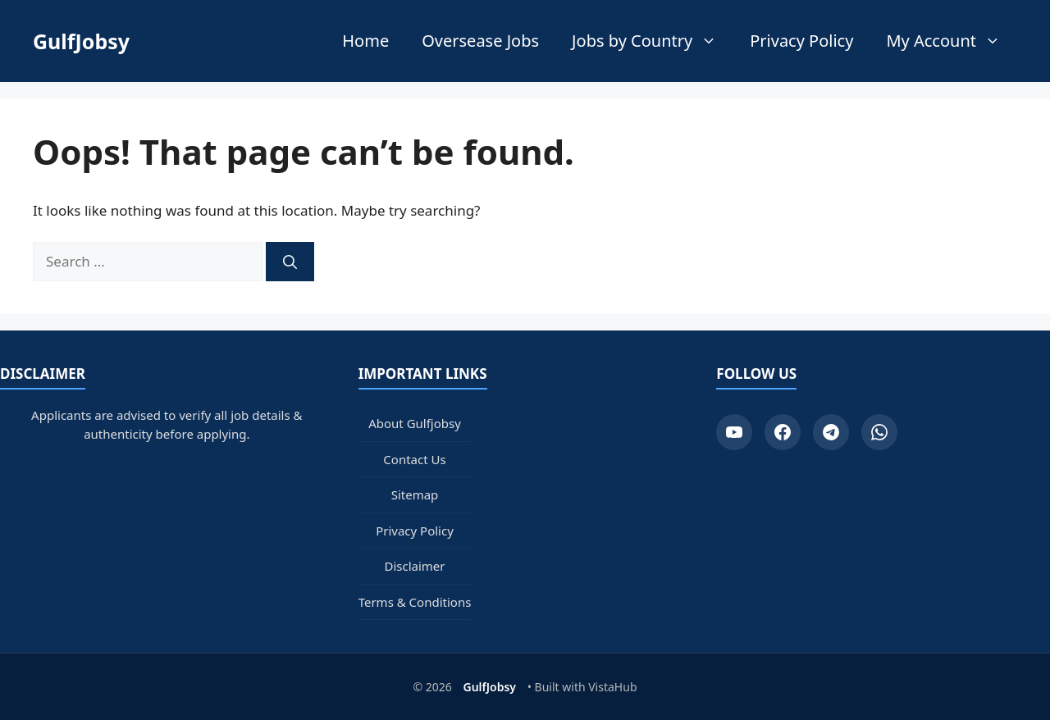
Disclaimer (414, 566)
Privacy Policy (801, 41)
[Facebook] (783, 432)
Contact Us (414, 459)
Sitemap (415, 494)
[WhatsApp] (879, 432)
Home (365, 41)
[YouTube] (734, 432)
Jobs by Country (652, 41)
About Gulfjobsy (414, 423)
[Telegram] (831, 432)
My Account (951, 41)
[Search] (290, 261)
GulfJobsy (81, 41)
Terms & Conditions (415, 602)
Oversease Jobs (480, 41)
